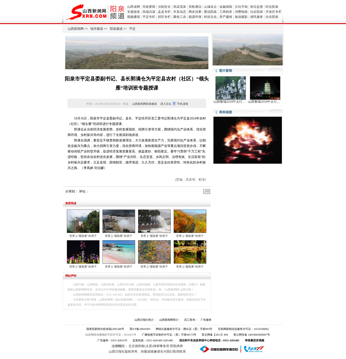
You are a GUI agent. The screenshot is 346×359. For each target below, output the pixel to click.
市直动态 (179, 12)
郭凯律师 (176, 346)
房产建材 (225, 17)
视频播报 (133, 17)
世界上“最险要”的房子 (83, 235)
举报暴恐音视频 (254, 340)
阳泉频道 (116, 28)
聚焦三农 (179, 17)
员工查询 (189, 319)
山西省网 (133, 6)
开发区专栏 (274, 12)
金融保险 (225, 6)
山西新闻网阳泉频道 (144, 103)
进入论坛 (165, 103)
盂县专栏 (164, 12)
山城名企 (210, 6)
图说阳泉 (210, 12)
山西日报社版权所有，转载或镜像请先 (136, 351)
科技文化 (210, 17)
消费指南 (241, 12)
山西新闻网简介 (169, 319)
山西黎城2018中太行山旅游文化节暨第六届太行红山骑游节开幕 (230, 101)
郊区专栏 (164, 17)
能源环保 (195, 17)
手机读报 (182, 103)
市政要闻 (148, 6)
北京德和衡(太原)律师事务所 (148, 346)
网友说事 (195, 12)
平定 (132, 28)
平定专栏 (148, 17)
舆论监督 (256, 6)
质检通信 (195, 6)
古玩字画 (241, 6)
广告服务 (206, 319)
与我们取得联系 (174, 351)
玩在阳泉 (256, 12)
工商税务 (225, 12)
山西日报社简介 (144, 319)
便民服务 (256, 17)
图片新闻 (225, 70)
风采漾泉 (179, 6)
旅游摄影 (241, 17)
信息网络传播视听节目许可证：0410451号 (110, 334)
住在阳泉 (272, 17)
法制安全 (164, 6)
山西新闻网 (76, 28)
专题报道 (133, 12)
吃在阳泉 (272, 6)
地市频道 (96, 28)
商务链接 (225, 112)
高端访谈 (148, 12)
